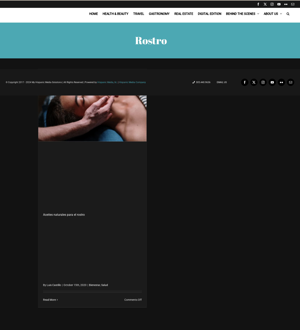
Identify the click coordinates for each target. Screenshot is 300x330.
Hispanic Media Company (132, 82)
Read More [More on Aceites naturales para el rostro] (49, 299)
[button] (288, 13)
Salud (104, 285)
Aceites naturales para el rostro (64, 214)
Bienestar (94, 285)
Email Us (221, 82)
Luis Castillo (54, 285)
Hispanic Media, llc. (107, 82)
